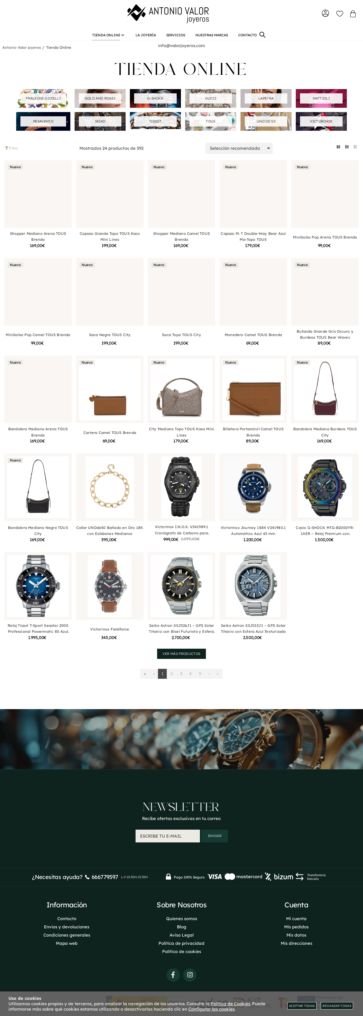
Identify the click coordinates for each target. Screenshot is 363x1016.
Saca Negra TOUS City (110, 338)
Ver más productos (181, 657)
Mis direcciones (296, 943)
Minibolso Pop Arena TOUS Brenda (325, 240)
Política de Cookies (230, 1003)
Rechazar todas (336, 1006)
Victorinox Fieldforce (109, 632)
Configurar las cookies (211, 1009)
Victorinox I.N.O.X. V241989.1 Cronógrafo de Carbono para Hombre (181, 536)
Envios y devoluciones (66, 926)
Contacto (66, 918)
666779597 (105, 877)
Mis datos (296, 934)
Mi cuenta (296, 918)
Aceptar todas (302, 1006)
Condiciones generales (66, 934)
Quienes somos (181, 918)
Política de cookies (181, 951)
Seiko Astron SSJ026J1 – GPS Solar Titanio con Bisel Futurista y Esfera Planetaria (181, 634)
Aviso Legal (182, 934)
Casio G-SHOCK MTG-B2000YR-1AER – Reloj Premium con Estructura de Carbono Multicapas (325, 536)
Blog (181, 926)
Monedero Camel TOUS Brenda (253, 338)
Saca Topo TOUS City (181, 338)
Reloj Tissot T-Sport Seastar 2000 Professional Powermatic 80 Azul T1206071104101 (38, 634)
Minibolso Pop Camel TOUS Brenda (38, 338)
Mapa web (66, 943)
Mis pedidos (296, 926)
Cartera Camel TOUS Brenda (109, 436)
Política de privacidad (181, 943)
